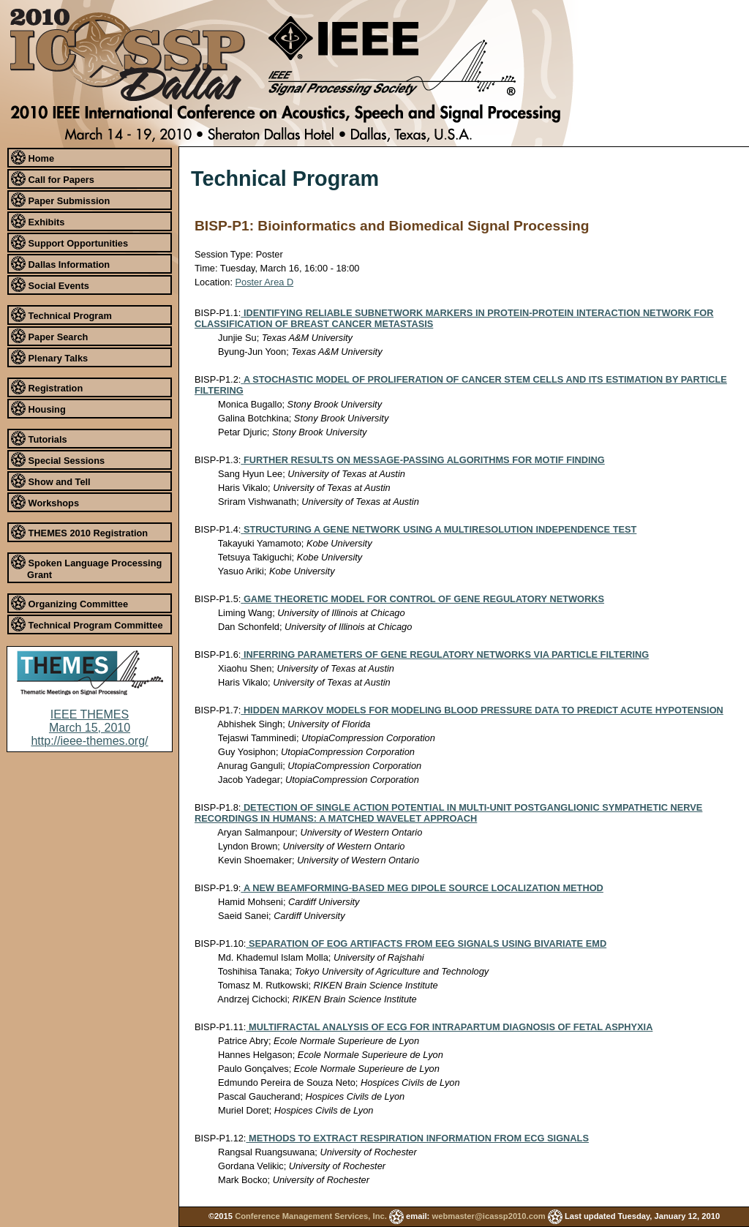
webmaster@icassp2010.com (488, 1216)
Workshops (45, 502)
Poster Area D (265, 282)
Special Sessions (58, 459)
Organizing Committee (69, 603)
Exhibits (37, 221)
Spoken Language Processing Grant (86, 567)
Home (32, 157)
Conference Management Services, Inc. (311, 1216)
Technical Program (61, 314)
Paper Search (49, 336)
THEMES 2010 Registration (79, 532)
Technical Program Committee (87, 624)
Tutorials (39, 438)
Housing (38, 408)
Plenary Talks (49, 357)
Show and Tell (51, 480)
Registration (47, 387)
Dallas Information (60, 263)
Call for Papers (52, 178)
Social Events (50, 284)
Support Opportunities (69, 242)
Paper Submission (60, 199)
